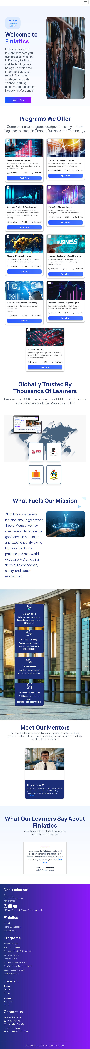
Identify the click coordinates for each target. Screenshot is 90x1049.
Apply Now (24, 178)
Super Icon (8, 1001)
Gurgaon (7, 993)
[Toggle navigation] (85, 2)
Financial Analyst (11, 944)
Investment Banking (12, 947)
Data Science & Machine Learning (18, 966)
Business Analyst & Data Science (17, 951)
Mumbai (7, 989)
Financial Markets (11, 959)
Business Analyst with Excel (15, 962)
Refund (7, 923)
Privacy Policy (9, 931)
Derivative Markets (11, 955)
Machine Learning (11, 974)
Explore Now (18, 100)
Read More (31, 795)
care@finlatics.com (13, 1017)
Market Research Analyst (14, 970)
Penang (7, 1004)
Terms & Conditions (12, 927)
